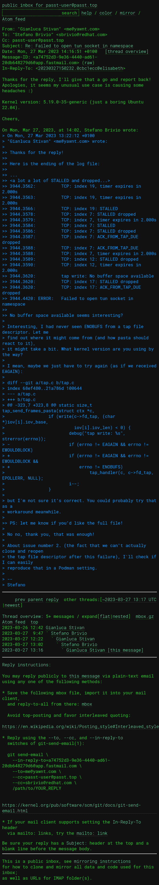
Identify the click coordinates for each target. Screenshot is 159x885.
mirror (127, 13)
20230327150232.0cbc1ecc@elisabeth (80, 68)
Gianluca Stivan (65, 627)
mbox (87, 704)
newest (12, 605)
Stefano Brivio (69, 633)
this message (84, 676)
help (86, 13)
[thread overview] (127, 51)
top (34, 622)
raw (88, 62)
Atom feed (13, 19)
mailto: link (92, 833)
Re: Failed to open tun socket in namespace (79, 45)
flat (105, 616)
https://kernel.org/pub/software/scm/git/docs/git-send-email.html (71, 807)
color (105, 13)
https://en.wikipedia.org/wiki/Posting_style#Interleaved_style (80, 726)
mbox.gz (145, 616)
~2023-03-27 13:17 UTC (129, 599)
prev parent (29, 599)
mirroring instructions (102, 861)
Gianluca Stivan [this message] (104, 650)
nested (120, 616)
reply (52, 599)
